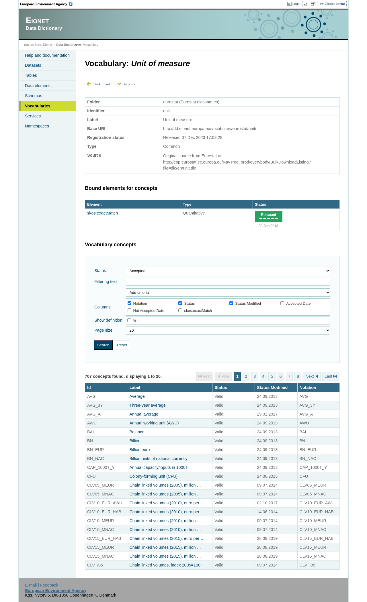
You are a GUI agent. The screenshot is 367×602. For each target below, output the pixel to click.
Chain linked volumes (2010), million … (165, 520)
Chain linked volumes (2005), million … (165, 485)
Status (260, 204)
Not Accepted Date (146, 310)
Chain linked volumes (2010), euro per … (166, 503)
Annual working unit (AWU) (154, 423)
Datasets (33, 65)
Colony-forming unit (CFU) (153, 476)
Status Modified (245, 303)
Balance (136, 432)
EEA (48, 4)
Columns (102, 307)
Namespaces (37, 126)
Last (328, 376)
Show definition (108, 320)
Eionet (47, 44)
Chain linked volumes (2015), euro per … (166, 538)
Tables (31, 75)
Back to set (101, 84)
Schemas (33, 95)
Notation (137, 303)
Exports (129, 84)
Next (309, 376)
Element (94, 204)
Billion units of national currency (158, 458)
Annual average (143, 414)
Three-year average (147, 405)
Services (33, 116)
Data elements (38, 85)
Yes (136, 320)
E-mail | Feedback (41, 585)
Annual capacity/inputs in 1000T (158, 467)
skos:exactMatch (102, 213)
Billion (134, 440)
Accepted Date (295, 303)
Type (187, 204)
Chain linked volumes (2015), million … (165, 547)
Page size (103, 330)
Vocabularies (37, 106)
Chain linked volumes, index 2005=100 (164, 565)
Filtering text (105, 281)
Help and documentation (47, 55)
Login (296, 3)
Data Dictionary (67, 44)
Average (137, 396)
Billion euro (139, 449)
